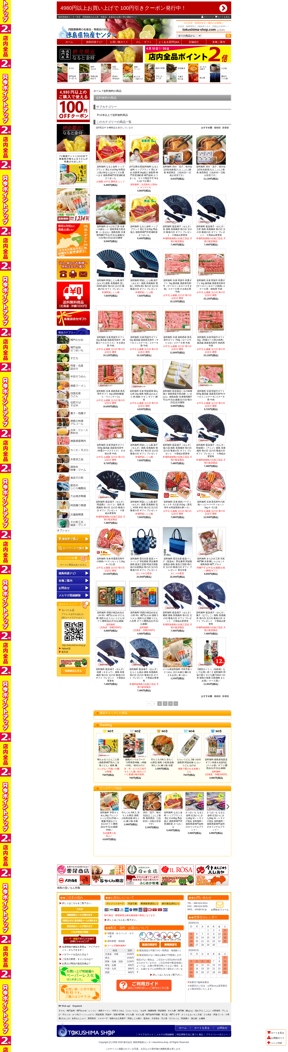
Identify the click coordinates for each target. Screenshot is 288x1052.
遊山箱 (194, 1018)
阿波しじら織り (135, 1018)
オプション (63, 530)
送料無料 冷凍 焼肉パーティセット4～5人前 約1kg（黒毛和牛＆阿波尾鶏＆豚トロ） (177, 505)
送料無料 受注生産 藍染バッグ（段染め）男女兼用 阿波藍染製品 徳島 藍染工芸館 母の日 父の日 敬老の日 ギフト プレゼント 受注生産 (177, 564)
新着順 (225, 127)
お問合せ (64, 588)
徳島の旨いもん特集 (68, 887)
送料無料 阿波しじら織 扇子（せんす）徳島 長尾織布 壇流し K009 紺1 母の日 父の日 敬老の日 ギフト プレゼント (145, 284)
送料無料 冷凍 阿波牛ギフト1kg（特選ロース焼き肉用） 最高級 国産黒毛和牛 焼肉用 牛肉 (211, 341)
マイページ (207, 17)
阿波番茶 (162, 1011)
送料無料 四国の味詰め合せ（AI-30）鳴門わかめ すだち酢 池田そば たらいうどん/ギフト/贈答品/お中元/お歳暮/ (110, 616)
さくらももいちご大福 (191, 1014)
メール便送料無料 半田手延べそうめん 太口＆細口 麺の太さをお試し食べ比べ (177, 672)
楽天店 (65, 652)
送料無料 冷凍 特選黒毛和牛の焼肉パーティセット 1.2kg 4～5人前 (111, 561)
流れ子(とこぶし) (202, 1011)
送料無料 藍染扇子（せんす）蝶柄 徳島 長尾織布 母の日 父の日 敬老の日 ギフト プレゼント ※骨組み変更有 (177, 616)
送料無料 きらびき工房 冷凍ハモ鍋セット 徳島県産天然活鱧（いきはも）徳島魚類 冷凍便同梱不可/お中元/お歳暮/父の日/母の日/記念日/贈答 (110, 232)
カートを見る (222, 17)
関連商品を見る (73, 671)
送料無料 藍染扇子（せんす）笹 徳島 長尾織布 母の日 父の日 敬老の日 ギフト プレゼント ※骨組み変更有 (177, 230)
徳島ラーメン (104, 1011)
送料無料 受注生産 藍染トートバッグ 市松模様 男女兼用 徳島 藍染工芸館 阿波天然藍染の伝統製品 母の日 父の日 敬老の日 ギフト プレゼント (144, 564)
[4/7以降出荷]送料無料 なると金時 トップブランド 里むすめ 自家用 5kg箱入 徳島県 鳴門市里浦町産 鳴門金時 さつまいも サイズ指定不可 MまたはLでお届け (144, 173)
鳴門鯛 (181, 1011)
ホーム (69, 42)
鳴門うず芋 (175, 1014)
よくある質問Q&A (169, 42)
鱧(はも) (189, 1011)
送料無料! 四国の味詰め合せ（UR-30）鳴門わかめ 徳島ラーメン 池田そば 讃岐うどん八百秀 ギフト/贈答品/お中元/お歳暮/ (144, 618)
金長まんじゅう (79, 1018)
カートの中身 (68, 557)
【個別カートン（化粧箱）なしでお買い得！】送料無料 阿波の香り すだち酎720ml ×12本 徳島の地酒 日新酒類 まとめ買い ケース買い (210, 675)
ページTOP (274, 1043)
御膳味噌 (152, 1011)
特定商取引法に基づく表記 (190, 1034)
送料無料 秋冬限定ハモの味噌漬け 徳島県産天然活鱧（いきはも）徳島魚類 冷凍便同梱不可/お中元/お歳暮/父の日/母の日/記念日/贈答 (177, 397)
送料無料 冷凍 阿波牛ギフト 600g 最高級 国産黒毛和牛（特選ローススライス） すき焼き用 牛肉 (110, 449)
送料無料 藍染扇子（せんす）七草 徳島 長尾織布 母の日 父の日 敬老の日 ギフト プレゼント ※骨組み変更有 (210, 230)
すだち (62, 1011)
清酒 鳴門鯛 (119, 1014)
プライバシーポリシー (217, 1034)
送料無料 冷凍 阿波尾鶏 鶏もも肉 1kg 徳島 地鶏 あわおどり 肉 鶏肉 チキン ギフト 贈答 (144, 395)
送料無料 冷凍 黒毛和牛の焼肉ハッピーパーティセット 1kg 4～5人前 (211, 505)
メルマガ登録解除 (165, 1034)
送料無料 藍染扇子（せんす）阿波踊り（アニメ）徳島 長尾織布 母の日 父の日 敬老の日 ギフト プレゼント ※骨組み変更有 (210, 451)
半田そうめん (118, 1011)
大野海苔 (216, 1011)
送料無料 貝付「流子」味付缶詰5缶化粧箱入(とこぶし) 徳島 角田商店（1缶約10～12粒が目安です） (210, 171)
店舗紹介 (194, 42)
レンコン (93, 1011)
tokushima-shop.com (199, 29)
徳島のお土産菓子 (118, 1018)
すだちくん (174, 1018)
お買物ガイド (275, 1038)
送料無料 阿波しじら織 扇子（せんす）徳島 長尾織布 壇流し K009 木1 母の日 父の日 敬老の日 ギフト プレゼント (144, 449)
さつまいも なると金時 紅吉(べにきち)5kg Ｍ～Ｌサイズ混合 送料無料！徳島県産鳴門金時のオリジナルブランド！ (216, 821)
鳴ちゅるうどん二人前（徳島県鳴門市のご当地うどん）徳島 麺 (108, 762)
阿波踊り (185, 1018)
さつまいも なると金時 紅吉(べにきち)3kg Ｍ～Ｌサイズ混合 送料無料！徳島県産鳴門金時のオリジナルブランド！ (194, 821)
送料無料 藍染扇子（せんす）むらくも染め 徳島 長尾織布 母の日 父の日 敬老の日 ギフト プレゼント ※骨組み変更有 (144, 675)
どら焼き (208, 1014)
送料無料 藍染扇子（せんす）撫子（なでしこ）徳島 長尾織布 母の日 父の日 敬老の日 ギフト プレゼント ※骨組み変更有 (210, 618)
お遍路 (202, 1018)
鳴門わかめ (82, 1011)
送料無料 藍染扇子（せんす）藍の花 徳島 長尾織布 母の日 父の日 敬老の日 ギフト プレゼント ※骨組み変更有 (177, 449)
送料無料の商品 (112, 90)
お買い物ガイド (119, 42)
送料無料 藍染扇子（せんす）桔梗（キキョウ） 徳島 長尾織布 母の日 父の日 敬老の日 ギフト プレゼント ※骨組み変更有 (110, 675)
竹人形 (164, 1018)
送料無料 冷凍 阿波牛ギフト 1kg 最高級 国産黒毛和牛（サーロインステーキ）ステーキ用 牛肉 (144, 341)
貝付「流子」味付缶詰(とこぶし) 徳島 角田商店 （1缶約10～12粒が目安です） (152, 818)
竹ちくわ (66, 1014)
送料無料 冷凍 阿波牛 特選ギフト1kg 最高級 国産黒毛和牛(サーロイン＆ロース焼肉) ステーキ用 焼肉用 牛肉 (210, 284)
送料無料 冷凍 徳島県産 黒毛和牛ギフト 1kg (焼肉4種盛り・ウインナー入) (110, 394)
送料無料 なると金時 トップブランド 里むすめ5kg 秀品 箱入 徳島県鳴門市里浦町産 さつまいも (144, 230)
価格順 (217, 127)
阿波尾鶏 (100, 1014)
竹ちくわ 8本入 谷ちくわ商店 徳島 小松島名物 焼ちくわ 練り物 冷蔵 (162, 762)
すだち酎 (130, 1014)
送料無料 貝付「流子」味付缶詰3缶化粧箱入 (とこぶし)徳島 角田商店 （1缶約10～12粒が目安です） (177, 171)
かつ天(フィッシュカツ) (83, 1014)
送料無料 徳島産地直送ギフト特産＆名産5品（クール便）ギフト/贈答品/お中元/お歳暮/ (216, 763)
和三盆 (165, 1014)
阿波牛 (109, 1014)
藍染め (147, 1018)
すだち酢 (172, 1011)
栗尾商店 (92, 1018)
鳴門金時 (71, 1011)
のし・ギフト (144, 42)
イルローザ (103, 1018)
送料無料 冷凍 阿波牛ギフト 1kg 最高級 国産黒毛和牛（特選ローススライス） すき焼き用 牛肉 (110, 341)
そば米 (143, 1011)
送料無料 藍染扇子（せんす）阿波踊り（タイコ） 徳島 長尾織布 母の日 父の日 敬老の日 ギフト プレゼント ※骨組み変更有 (110, 508)
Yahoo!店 (66, 648)
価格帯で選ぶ (70, 538)
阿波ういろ (218, 1014)
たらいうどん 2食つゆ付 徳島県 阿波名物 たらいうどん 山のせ (189, 762)
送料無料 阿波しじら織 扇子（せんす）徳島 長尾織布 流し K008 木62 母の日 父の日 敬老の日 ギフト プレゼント (144, 506)
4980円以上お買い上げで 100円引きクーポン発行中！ (144, 8)
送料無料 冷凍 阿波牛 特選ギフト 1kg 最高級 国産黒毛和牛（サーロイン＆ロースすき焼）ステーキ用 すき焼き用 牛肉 (177, 286)
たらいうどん (132, 1011)
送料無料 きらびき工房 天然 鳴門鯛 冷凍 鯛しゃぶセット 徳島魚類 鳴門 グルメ (211, 561)
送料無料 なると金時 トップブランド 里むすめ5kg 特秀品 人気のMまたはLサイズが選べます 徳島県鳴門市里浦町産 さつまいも (110, 172)
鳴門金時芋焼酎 (153, 1014)
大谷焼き (156, 1018)
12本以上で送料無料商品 (113, 114)
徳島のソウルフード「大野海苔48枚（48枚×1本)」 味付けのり (135, 762)
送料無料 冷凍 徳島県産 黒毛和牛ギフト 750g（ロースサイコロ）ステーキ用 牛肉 (177, 340)
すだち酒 (140, 1014)
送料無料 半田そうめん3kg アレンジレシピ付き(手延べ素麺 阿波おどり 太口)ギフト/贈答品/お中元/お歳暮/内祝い (109, 821)
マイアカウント (146, 1034)
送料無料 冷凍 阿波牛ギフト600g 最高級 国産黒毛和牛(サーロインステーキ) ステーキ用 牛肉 (210, 395)
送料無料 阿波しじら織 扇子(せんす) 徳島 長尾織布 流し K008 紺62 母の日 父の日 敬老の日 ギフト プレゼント (111, 284)
